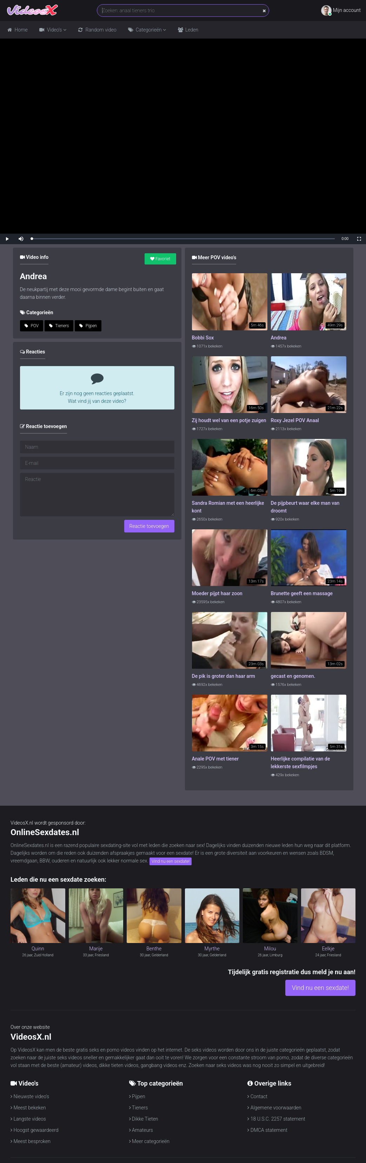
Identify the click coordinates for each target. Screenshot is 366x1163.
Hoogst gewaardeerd (35, 1130)
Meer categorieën (149, 1141)
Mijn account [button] (341, 10)
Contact (257, 1096)
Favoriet (160, 259)
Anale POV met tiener (215, 759)
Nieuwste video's (30, 1096)
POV (32, 326)
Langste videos (28, 1119)
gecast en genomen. (293, 676)
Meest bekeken (28, 1108)
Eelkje (328, 948)
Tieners (59, 326)
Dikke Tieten (143, 1119)
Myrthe (212, 948)
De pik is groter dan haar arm (223, 676)
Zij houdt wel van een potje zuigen (229, 420)
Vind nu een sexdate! (170, 861)
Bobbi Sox (203, 337)
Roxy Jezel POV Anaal (295, 420)
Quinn (38, 948)
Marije (95, 948)
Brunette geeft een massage (302, 593)
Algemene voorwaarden (274, 1108)
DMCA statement (267, 1130)
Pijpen (88, 326)
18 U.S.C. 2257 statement (276, 1119)
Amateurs (141, 1130)
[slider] (183, 238)
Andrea (279, 337)
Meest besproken (31, 1141)
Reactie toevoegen (149, 526)
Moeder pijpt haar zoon (217, 593)
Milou (270, 948)
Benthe (153, 948)
